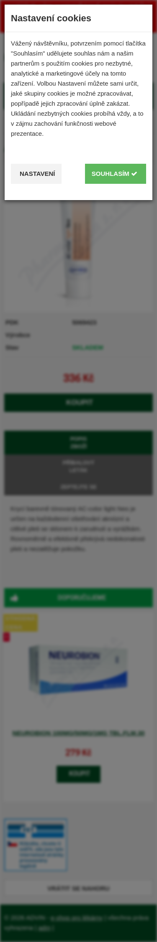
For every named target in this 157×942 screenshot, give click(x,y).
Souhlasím (114, 173)
